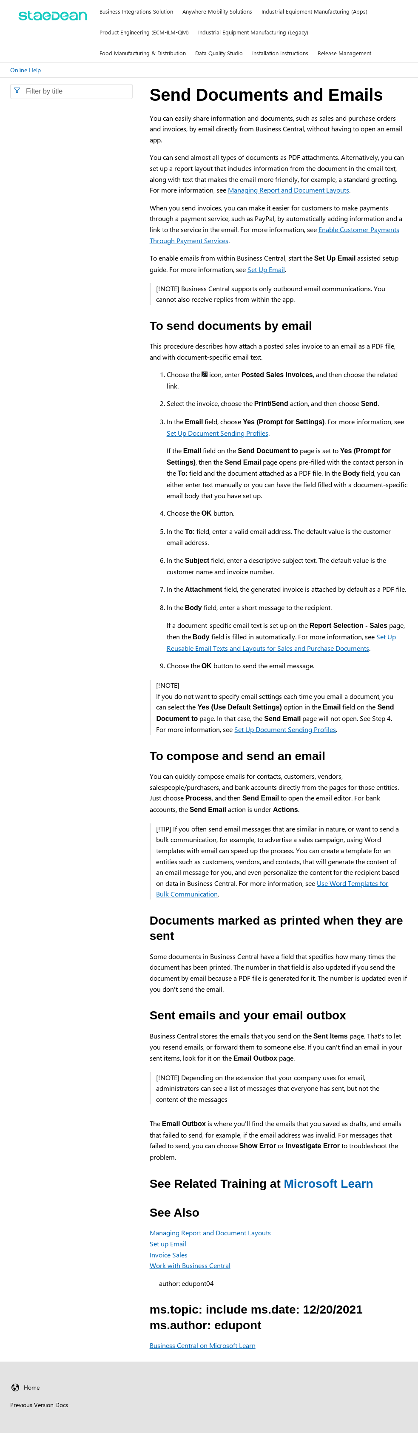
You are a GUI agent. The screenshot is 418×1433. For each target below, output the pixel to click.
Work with (190, 1265)
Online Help (25, 70)
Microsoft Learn (328, 1183)
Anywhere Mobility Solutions (217, 11)
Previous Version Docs (39, 1405)
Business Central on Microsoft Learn (203, 1345)
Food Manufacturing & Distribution (143, 53)
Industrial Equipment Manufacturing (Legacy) (253, 32)
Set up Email (168, 1243)
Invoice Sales (169, 1254)
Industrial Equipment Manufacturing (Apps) (314, 11)
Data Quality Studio (219, 53)
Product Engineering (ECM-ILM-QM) (144, 32)
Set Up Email (266, 269)
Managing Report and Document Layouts (288, 189)
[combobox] (71, 91)
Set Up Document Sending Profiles (217, 432)
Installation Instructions (280, 53)
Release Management (344, 53)
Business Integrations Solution (136, 11)
